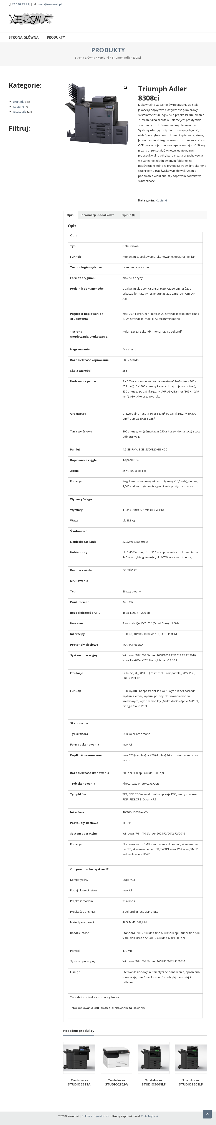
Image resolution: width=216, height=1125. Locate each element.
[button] (126, 87)
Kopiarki (103, 57)
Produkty (56, 37)
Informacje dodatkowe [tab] (97, 215)
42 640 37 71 (20, 4)
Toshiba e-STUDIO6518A (79, 1082)
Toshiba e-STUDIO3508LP (191, 1082)
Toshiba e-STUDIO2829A (116, 1082)
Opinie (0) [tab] (128, 215)
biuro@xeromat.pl (49, 4)
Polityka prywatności (95, 1116)
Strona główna (24, 37)
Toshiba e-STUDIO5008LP (154, 1082)
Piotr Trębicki (149, 1116)
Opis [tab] (70, 215)
